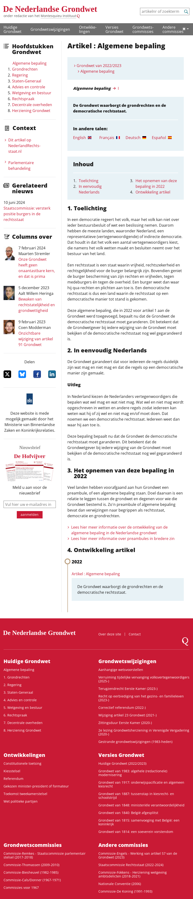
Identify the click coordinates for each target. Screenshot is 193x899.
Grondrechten (25, 69)
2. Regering (13, 685)
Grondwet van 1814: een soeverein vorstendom (135, 831)
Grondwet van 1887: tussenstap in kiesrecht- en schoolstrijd (136, 795)
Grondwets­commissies (143, 29)
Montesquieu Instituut (58, 15)
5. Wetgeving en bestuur (23, 707)
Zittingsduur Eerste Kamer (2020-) (125, 722)
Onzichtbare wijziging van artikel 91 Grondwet (35, 339)
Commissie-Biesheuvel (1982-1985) (31, 872)
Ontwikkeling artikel (153, 192)
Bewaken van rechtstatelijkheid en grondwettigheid (36, 305)
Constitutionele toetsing (22, 763)
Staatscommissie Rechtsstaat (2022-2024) (130, 865)
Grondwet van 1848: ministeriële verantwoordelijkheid (141, 805)
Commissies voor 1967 (21, 887)
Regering (20, 75)
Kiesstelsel (12, 771)
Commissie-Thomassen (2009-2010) (31, 865)
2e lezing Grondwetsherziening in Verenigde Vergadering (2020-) (143, 732)
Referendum (13, 778)
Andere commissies (173, 29)
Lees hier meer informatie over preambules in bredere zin (123, 538)
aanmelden (30, 514)
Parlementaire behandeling (21, 165)
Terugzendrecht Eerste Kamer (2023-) (128, 688)
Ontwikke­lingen (87, 29)
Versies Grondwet (114, 29)
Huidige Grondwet (13, 29)
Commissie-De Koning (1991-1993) (125, 891)
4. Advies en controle (20, 700)
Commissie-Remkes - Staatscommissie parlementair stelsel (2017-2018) (45, 855)
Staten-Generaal (26, 81)
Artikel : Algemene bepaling (96, 573)
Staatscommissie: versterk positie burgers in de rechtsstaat (27, 214)
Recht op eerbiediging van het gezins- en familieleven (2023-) (141, 698)
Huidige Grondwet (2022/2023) (122, 763)
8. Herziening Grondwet (22, 730)
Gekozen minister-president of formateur (36, 786)
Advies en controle (28, 87)
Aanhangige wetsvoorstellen (120, 669)
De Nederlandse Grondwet (50, 9)
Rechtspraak (23, 98)
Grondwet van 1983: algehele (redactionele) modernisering (132, 773)
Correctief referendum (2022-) (122, 707)
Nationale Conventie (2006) (119, 883)
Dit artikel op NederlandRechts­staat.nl (24, 145)
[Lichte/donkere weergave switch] (185, 29)
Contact (135, 634)
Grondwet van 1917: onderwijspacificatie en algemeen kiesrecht (141, 784)
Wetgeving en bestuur (31, 92)
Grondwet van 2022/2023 (99, 65)
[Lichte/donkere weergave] (185, 29)
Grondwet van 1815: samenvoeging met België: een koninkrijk (139, 822)
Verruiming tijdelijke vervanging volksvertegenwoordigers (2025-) (143, 679)
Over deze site (109, 634)
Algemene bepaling (30, 63)
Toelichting (88, 180)
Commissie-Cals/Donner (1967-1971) (32, 880)
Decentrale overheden (32, 104)
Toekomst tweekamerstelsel (25, 793)
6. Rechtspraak (15, 715)
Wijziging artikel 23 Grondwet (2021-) (127, 715)
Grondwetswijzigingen (50, 29)
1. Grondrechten (17, 677)
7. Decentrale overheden (23, 722)
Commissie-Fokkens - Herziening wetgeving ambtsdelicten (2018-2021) (132, 874)
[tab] (86, 137)
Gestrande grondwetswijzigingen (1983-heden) (135, 741)
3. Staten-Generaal (18, 692)
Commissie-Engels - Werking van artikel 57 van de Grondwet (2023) (137, 855)
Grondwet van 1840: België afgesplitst (128, 812)
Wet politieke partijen (21, 801)
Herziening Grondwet (31, 110)
